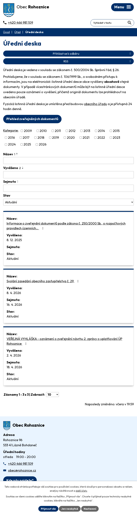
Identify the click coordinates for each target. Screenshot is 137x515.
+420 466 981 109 (20, 464)
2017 (26, 138)
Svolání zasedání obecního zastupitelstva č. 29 (43, 281)
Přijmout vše (48, 508)
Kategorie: (10, 131)
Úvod (6, 32)
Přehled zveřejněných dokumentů (32, 119)
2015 (116, 131)
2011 (58, 131)
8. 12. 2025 (14, 240)
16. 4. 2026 (14, 305)
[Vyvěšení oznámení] (68, 175)
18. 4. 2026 (14, 367)
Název (9, 154)
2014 (101, 131)
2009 (28, 131)
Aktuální (13, 259)
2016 (11, 138)
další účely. (81, 490)
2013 (86, 131)
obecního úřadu (95, 104)
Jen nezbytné (69, 508)
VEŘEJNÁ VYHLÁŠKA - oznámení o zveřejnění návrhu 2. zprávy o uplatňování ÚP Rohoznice (64, 341)
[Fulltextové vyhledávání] (118, 22)
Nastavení (90, 508)
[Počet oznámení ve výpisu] (52, 394)
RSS (98, 61)
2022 (101, 138)
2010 (43, 131)
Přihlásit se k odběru (92, 54)
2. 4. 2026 (14, 356)
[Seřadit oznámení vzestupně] (17, 153)
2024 (12, 145)
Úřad (17, 32)
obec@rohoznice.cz (22, 471)
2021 (86, 138)
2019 (55, 138)
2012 (72, 131)
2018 (40, 138)
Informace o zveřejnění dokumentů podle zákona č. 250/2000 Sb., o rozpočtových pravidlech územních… (66, 226)
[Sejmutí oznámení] (68, 188)
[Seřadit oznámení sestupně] (17, 155)
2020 (71, 138)
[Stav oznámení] (68, 202)
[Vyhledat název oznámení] (68, 161)
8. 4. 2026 (14, 293)
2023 (116, 138)
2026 (42, 145)
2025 (27, 145)
